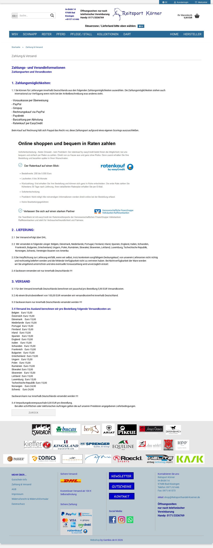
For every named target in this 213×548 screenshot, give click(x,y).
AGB (14, 493)
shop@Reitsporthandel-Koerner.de (182, 501)
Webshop (95, 543)
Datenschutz (18, 507)
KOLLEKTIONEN (107, 34)
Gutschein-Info (19, 483)
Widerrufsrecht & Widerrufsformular (30, 502)
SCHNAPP (30, 34)
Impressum (17, 498)
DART (127, 34)
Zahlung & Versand (21, 488)
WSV (15, 34)
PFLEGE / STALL (81, 34)
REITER (46, 34)
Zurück (33, 416)
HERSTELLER (192, 34)
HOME (174, 34)
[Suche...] (14, 16)
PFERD (60, 34)
